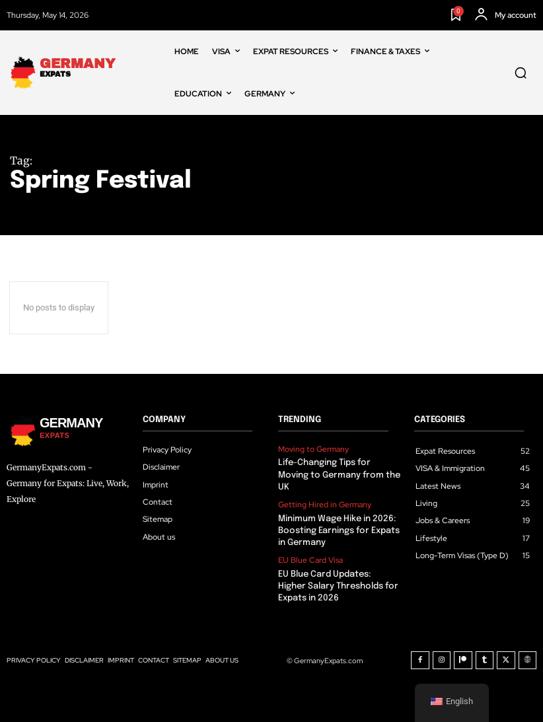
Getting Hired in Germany (324, 504)
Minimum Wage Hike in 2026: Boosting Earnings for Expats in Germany (338, 530)
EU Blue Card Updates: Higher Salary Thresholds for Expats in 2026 (339, 585)
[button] (520, 73)
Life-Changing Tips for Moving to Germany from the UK (338, 474)
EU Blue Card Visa (310, 560)
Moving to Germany (313, 449)
